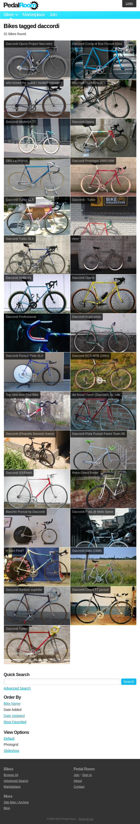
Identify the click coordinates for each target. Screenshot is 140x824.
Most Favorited (15, 722)
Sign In (87, 775)
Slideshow (11, 751)
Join (53, 14)
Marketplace (33, 14)
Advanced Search (17, 688)
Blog (7, 808)
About (78, 781)
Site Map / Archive (16, 802)
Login (129, 3)
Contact (79, 786)
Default (9, 738)
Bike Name (12, 704)
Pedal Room (21, 5)
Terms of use (85, 818)
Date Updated (14, 716)
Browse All (11, 775)
